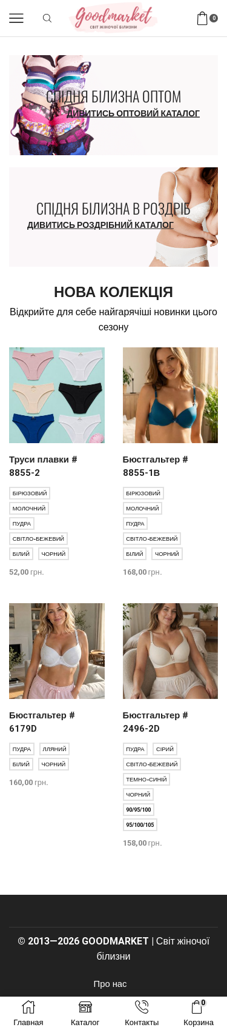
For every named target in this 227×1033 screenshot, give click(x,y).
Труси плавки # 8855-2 (43, 466)
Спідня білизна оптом (113, 96)
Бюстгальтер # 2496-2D (156, 722)
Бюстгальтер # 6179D (42, 722)
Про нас (110, 983)
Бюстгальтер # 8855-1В (156, 466)
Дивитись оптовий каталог (133, 113)
